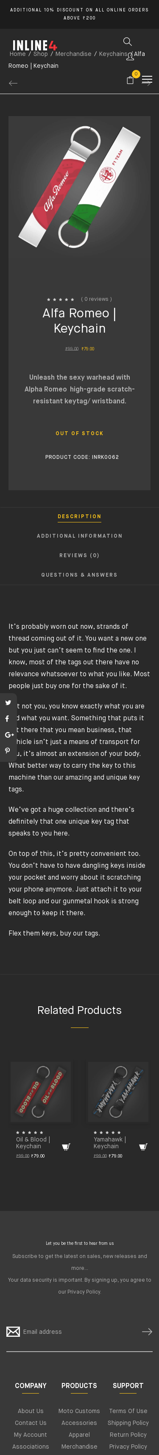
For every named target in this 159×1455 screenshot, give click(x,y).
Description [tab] (79, 516)
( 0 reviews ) (96, 299)
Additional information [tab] (80, 536)
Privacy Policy (83, 1292)
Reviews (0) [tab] (79, 555)
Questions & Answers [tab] (79, 575)
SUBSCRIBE (143, 1332)
